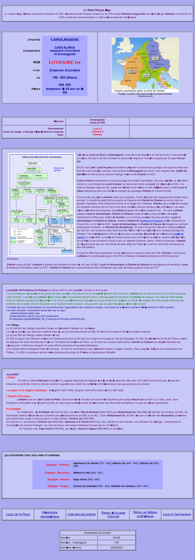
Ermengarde (97, 119)
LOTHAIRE (61, 62)
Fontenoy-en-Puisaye (151, 220)
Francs (93, 297)
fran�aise (119, 303)
